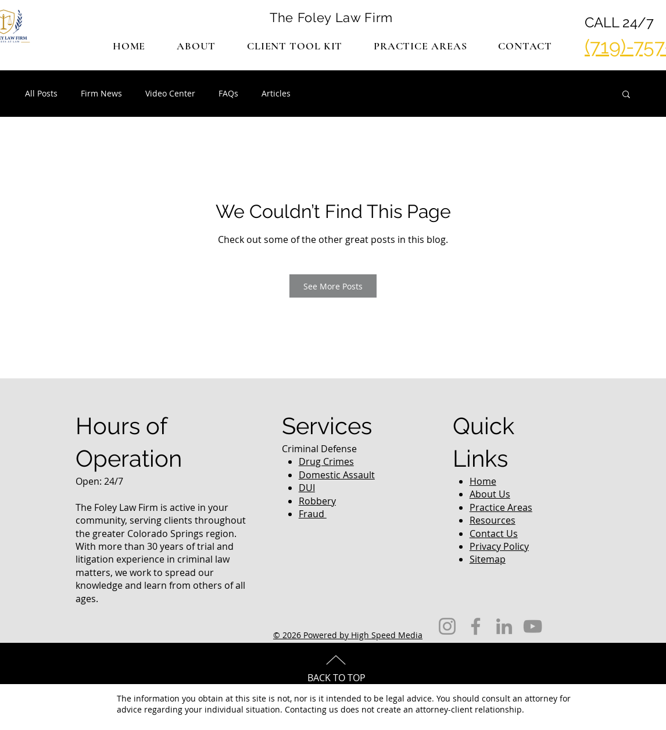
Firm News (101, 93)
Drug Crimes (326, 461)
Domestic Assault (337, 474)
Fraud (313, 513)
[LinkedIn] (504, 626)
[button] (420, 46)
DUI (307, 487)
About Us (490, 494)
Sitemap (488, 559)
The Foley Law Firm (331, 17)
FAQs (228, 93)
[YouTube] (532, 626)
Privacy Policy (499, 546)
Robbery (317, 501)
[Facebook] (475, 626)
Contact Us (494, 533)
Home (483, 481)
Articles (276, 93)
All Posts (41, 93)
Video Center (170, 93)
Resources (492, 520)
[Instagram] (447, 626)
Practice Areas (501, 507)
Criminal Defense (319, 448)
